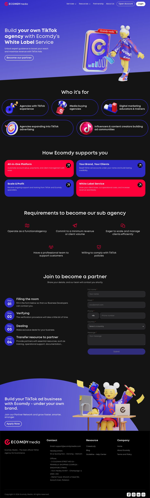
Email (91, 300)
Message (92, 332)
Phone (91, 311)
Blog (88, 450)
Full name (92, 289)
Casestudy (91, 446)
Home (119, 446)
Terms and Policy (124, 454)
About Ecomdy (123, 450)
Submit (116, 352)
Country (92, 322)
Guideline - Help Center (96, 454)
